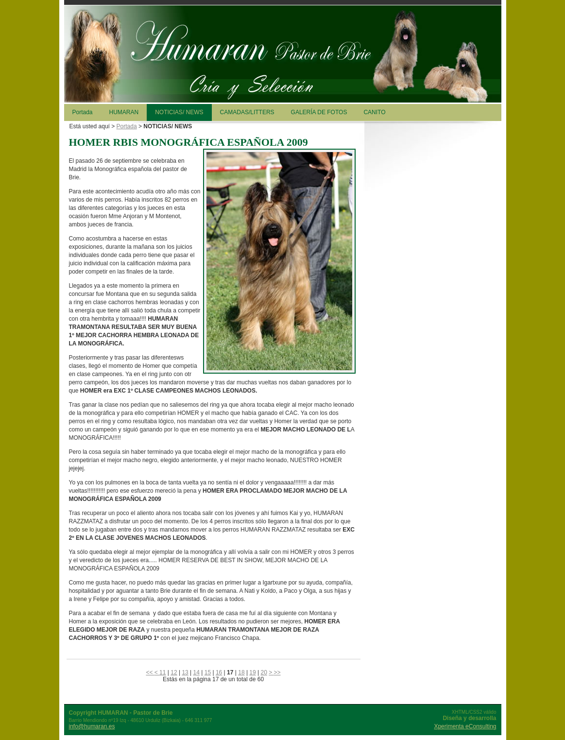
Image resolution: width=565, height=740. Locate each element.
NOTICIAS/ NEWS (179, 112)
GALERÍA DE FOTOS (319, 112)
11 (162, 672)
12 (174, 672)
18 (241, 672)
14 (196, 672)
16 (219, 672)
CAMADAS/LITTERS (247, 112)
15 (208, 672)
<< (150, 672)
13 (185, 672)
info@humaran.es (92, 726)
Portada (82, 112)
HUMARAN (124, 112)
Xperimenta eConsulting (465, 726)
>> (277, 672)
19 (252, 672)
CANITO (374, 112)
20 (264, 672)
